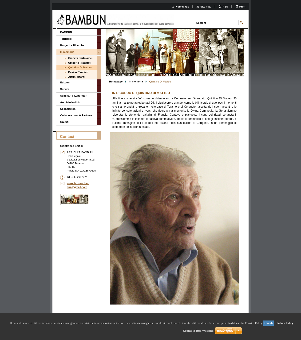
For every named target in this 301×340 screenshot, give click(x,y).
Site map (205, 6)
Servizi (64, 89)
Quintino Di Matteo (79, 67)
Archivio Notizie (70, 102)
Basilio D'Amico (78, 72)
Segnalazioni (68, 108)
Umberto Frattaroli (79, 62)
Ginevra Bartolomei (80, 58)
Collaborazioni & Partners (76, 115)
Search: (201, 22)
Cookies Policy (284, 323)
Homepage (116, 81)
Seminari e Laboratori (73, 95)
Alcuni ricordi (76, 76)
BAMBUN (66, 32)
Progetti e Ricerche (72, 45)
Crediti (64, 122)
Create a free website (198, 330)
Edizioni (65, 82)
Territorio (66, 38)
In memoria (136, 81)
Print (242, 6)
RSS (225, 6)
